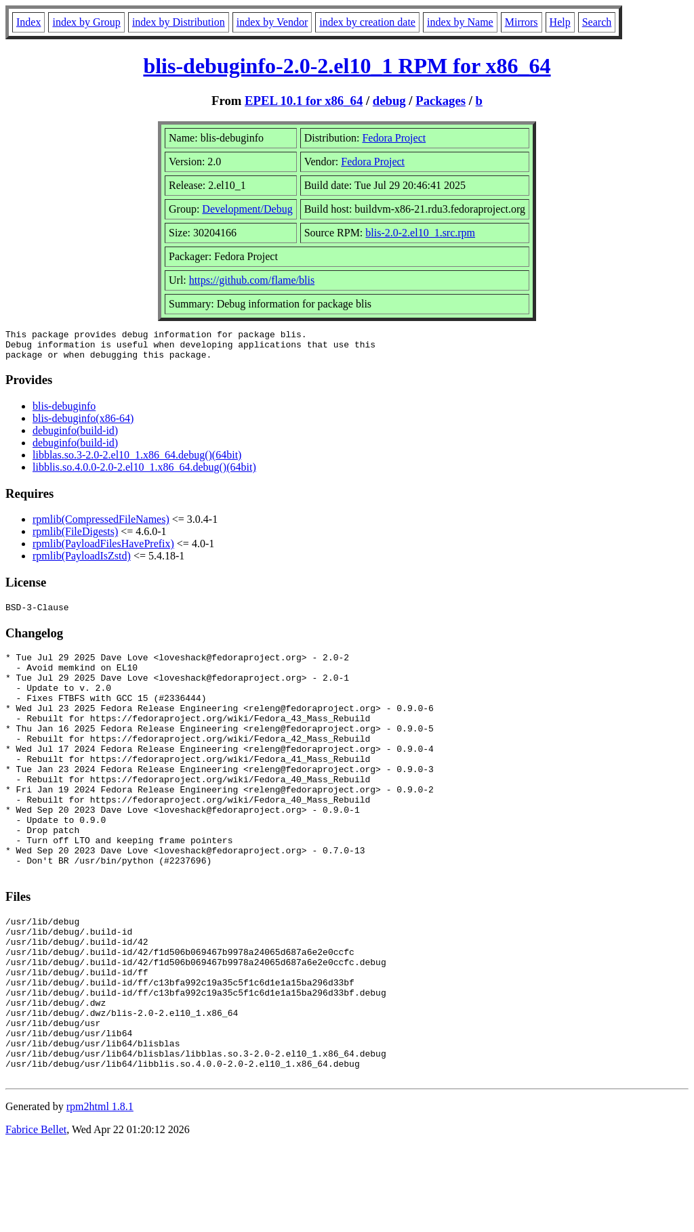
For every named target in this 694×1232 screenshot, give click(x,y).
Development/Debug (247, 209)
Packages (440, 100)
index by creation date (367, 22)
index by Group (86, 22)
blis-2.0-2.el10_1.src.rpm (420, 232)
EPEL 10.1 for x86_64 (304, 100)
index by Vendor (272, 22)
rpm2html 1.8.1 (100, 1191)
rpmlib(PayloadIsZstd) (82, 562)
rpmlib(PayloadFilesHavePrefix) (103, 549)
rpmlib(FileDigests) (75, 537)
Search (597, 22)
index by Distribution (178, 22)
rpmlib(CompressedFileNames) (101, 525)
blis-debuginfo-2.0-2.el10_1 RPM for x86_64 (346, 66)
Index (28, 22)
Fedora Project (394, 138)
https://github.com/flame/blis (251, 280)
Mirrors (521, 22)
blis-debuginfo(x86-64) (83, 424)
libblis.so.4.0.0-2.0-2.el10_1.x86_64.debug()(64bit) (144, 473)
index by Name (460, 22)
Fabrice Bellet (35, 1214)
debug (389, 100)
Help (560, 22)
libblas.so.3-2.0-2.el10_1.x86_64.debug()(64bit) (137, 461)
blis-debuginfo (64, 412)
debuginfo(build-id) (75, 436)
